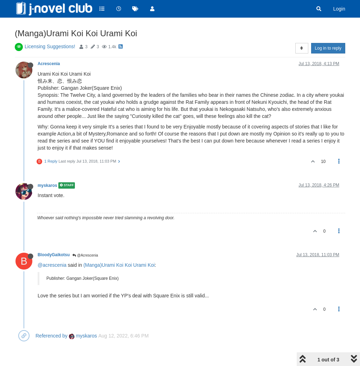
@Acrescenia (85, 255)
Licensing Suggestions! (50, 46)
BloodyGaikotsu (54, 254)
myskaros (47, 185)
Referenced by (52, 336)
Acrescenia (49, 63)
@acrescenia (52, 265)
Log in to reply (328, 48)
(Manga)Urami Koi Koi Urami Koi (119, 265)
